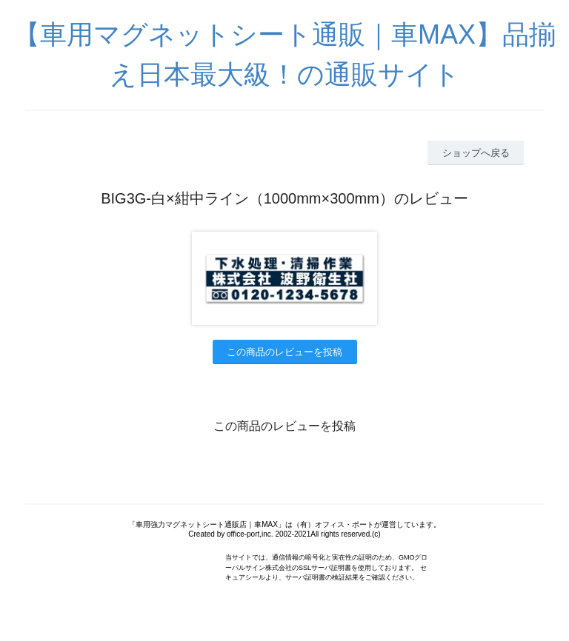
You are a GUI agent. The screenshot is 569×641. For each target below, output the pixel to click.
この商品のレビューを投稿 (284, 352)
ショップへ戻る (476, 152)
